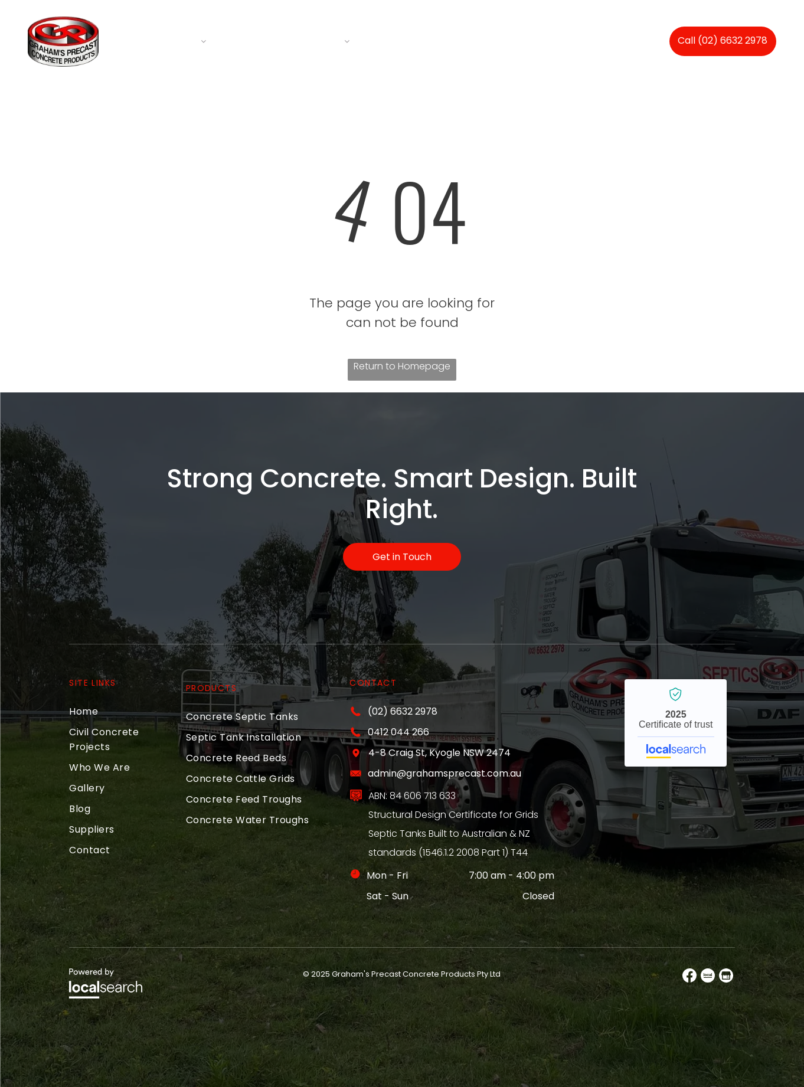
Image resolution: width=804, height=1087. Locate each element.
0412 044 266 (398, 731)
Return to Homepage (402, 364)
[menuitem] (177, 40)
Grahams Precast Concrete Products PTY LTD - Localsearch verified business (676, 721)
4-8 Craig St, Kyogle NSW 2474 (439, 751)
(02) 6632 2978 (402, 710)
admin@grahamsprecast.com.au (444, 772)
